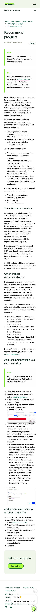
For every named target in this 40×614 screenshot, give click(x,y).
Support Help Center (12, 21)
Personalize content (14, 26)
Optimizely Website (12, 588)
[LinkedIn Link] (5, 607)
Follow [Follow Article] (32, 43)
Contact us (16, 566)
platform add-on (23, 79)
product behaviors (11, 354)
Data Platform (28, 21)
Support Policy (28, 588)
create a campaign (19, 397)
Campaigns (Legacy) (15, 24)
